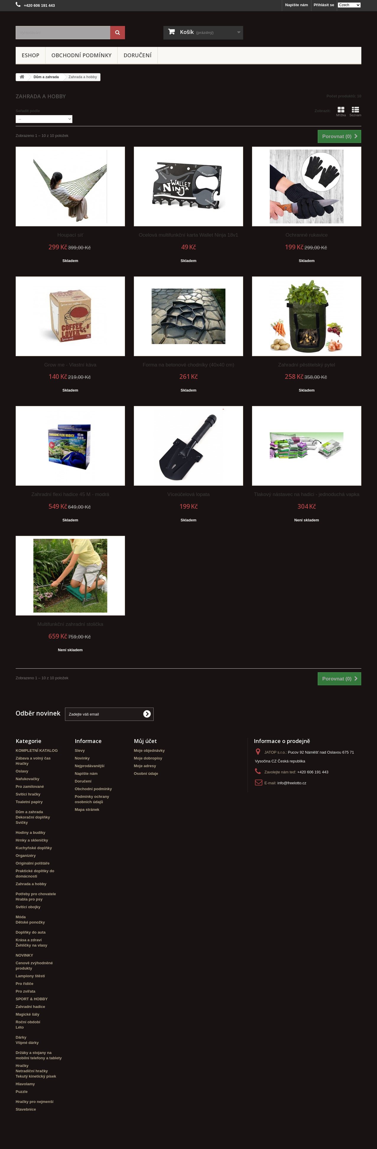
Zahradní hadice (30, 1006)
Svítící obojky (28, 907)
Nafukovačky (27, 779)
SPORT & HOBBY (32, 999)
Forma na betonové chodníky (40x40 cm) (188, 365)
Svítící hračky (28, 794)
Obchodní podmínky (81, 55)
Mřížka (341, 111)
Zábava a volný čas (33, 758)
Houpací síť (70, 235)
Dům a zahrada (29, 812)
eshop (30, 55)
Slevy (80, 750)
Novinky (82, 758)
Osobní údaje (146, 773)
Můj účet (145, 740)
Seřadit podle (28, 111)
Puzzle (21, 1091)
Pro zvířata (25, 991)
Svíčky (22, 822)
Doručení (138, 55)
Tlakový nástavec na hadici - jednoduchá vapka (306, 494)
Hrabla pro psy (29, 899)
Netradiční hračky (32, 1071)
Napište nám (296, 5)
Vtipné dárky (27, 1042)
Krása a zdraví (29, 940)
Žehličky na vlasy (31, 945)
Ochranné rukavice (307, 235)
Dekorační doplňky (33, 817)
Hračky (22, 763)
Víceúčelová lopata (188, 494)
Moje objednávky (149, 750)
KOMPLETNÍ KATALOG (37, 750)
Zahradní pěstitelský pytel (306, 365)
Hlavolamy (25, 1084)
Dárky (21, 1037)
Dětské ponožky (30, 922)
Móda (21, 917)
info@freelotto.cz (291, 783)
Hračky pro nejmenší (34, 1101)
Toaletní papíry (29, 802)
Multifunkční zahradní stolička (70, 624)
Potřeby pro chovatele (36, 894)
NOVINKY (24, 955)
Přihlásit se (324, 5)
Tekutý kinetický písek (36, 1076)
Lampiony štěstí (30, 976)
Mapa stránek (87, 809)
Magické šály (27, 1014)
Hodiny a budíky (30, 832)
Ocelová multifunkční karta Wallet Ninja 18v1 (188, 235)
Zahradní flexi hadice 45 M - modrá (70, 494)
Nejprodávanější (89, 766)
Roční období (28, 1022)
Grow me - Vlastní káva (70, 365)
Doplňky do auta (31, 932)
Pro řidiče (24, 983)
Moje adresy (145, 766)
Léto (20, 1027)
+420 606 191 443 (312, 772)
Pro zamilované (30, 786)
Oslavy (22, 771)
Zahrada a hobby (31, 884)
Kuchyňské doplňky (34, 848)
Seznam (355, 111)
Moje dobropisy (148, 758)
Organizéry (26, 855)
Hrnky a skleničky (32, 840)
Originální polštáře (33, 863)
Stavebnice (26, 1109)
